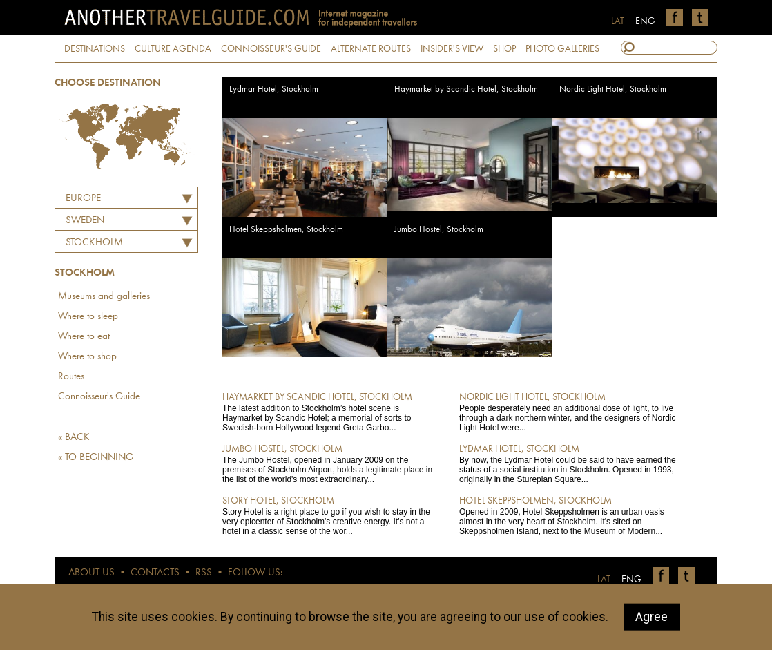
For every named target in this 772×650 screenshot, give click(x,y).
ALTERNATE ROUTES (371, 49)
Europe (83, 198)
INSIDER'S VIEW (452, 49)
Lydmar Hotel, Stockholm (273, 89)
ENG (645, 21)
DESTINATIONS (94, 49)
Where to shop (87, 357)
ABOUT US (91, 573)
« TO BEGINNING (95, 457)
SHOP (504, 49)
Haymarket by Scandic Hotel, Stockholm (466, 89)
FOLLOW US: (255, 573)
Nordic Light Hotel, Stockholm (612, 89)
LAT (617, 21)
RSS (203, 573)
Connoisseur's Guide (99, 397)
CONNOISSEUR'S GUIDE (271, 49)
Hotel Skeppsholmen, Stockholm (286, 229)
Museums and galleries (104, 296)
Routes (71, 377)
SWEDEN (85, 221)
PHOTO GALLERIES (562, 49)
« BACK (74, 437)
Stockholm (94, 243)
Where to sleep (88, 317)
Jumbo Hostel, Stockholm (438, 229)
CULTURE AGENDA (173, 49)
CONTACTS (155, 573)
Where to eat (84, 337)
